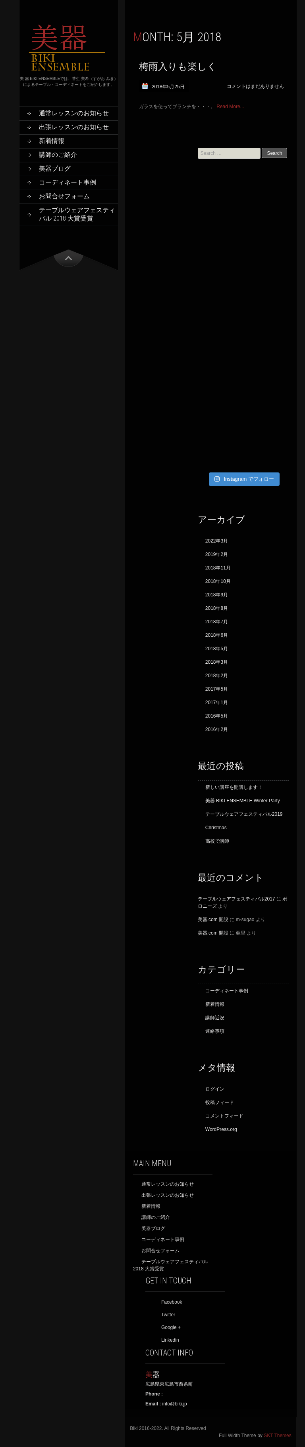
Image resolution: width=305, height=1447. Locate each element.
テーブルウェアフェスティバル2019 (244, 814)
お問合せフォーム (64, 196)
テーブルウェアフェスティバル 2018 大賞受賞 (77, 214)
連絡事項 (214, 1031)
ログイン (214, 1089)
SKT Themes (277, 1435)
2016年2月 (216, 729)
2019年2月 (216, 554)
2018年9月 (216, 595)
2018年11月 (218, 568)
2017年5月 (216, 689)
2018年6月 (216, 635)
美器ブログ (55, 168)
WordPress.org (221, 1129)
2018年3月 (216, 662)
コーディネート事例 (67, 182)
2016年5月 (216, 716)
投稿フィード (219, 1102)
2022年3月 (216, 541)
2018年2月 (216, 675)
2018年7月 (216, 621)
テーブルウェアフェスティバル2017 (236, 899)
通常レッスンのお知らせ (74, 113)
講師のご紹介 (58, 154)
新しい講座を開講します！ (234, 787)
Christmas (216, 827)
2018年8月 (216, 608)
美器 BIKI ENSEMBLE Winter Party (242, 800)
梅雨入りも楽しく (178, 66)
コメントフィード (224, 1116)
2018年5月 (216, 648)
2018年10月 (218, 581)
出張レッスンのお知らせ (74, 127)
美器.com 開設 (213, 919)
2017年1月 (216, 702)
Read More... (230, 106)
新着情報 (51, 141)
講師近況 (214, 1018)
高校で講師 (217, 841)
